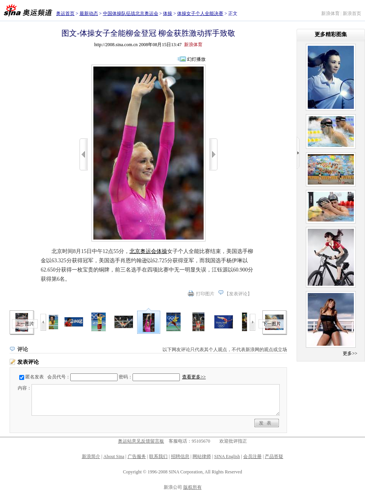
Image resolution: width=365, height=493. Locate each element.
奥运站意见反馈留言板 (141, 441)
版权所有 (192, 487)
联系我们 (158, 456)
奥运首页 (65, 13)
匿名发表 (34, 377)
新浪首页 (352, 13)
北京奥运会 (142, 251)
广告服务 (137, 456)
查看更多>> (194, 377)
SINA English (227, 456)
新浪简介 (91, 456)
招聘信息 (180, 456)
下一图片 (271, 323)
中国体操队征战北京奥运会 (130, 13)
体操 (167, 13)
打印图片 (205, 293)
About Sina (113, 456)
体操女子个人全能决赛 (200, 13)
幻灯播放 (196, 59)
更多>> (350, 353)
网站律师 (201, 456)
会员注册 (252, 456)
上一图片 (25, 323)
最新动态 (89, 13)
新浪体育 (330, 13)
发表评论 (238, 293)
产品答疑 (274, 456)
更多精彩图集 (331, 34)
